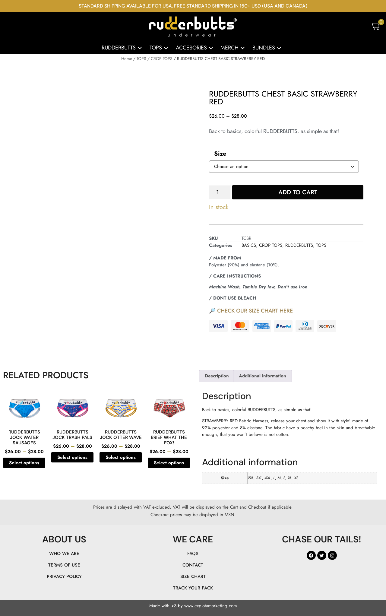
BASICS (249, 245)
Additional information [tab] (262, 376)
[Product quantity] (220, 192)
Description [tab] (217, 376)
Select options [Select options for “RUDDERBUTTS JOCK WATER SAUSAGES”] (24, 462)
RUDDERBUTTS (123, 47)
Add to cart (297, 192)
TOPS (160, 47)
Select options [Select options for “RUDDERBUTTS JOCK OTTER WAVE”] (121, 457)
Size (220, 153)
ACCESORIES (196, 47)
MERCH (234, 47)
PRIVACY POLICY (64, 576)
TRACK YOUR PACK (193, 588)
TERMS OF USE (64, 565)
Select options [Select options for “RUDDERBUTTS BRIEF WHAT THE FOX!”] (169, 462)
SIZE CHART (193, 576)
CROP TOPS (161, 59)
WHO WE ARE (64, 553)
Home (126, 59)
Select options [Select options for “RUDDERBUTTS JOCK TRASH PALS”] (72, 457)
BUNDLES (268, 47)
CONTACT (192, 565)
